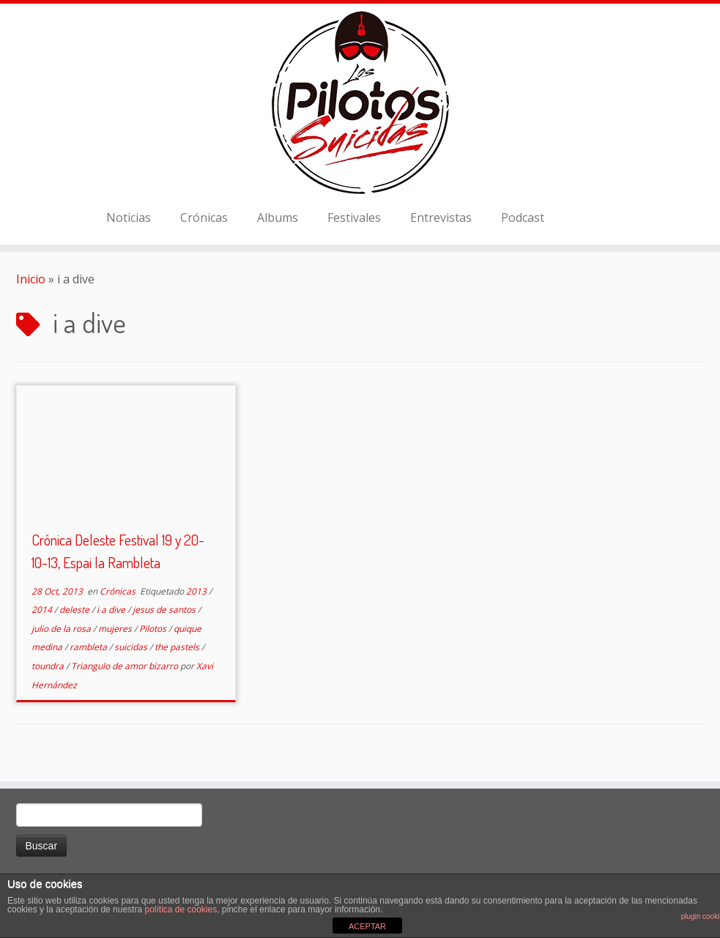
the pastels (178, 647)
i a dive (112, 609)
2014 (42, 609)
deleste (75, 609)
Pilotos (153, 628)
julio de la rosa (62, 628)
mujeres (116, 628)
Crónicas (204, 217)
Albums (277, 217)
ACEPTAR (367, 926)
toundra (48, 666)
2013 (197, 591)
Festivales (354, 217)
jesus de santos (165, 609)
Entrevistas (441, 217)
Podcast (522, 217)
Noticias (128, 217)
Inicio (30, 279)
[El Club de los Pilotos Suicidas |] (360, 102)
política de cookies (180, 909)
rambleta (89, 647)
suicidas (131, 647)
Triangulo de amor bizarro (125, 666)
